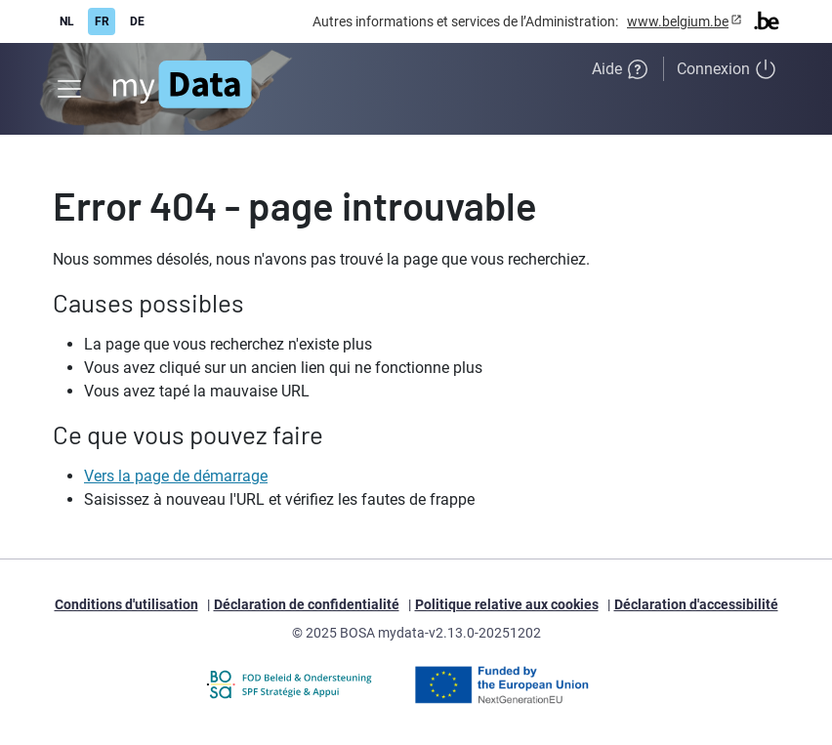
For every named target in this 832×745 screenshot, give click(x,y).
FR (102, 21)
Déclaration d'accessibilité (696, 604)
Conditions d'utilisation (126, 604)
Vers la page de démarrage (176, 476)
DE (137, 21)
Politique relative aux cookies (507, 604)
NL (67, 21)
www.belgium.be (677, 21)
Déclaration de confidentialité (306, 604)
